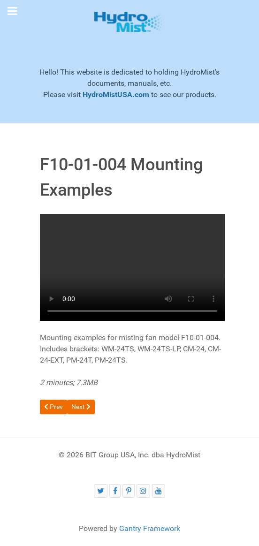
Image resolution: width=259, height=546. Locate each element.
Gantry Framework (149, 528)
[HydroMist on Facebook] (115, 491)
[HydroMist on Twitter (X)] (101, 491)
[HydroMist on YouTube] (159, 491)
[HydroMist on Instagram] (143, 491)
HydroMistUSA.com (116, 94)
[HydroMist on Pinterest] (128, 491)
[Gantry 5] (129, 22)
